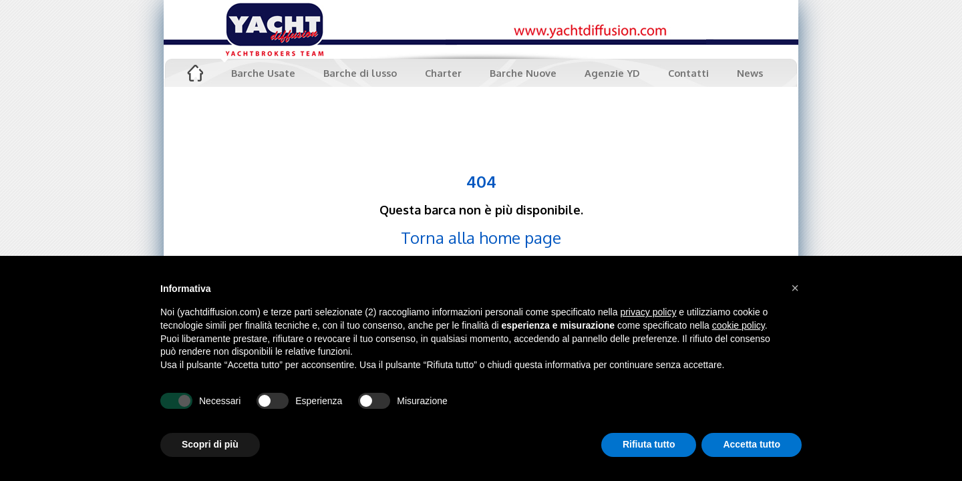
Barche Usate (263, 73)
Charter (443, 73)
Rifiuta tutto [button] (649, 444)
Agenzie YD (612, 73)
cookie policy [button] (738, 325)
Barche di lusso (360, 73)
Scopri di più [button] (210, 444)
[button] (795, 288)
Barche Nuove (523, 73)
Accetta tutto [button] (751, 444)
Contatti (688, 73)
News (750, 73)
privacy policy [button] (648, 312)
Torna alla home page (481, 237)
